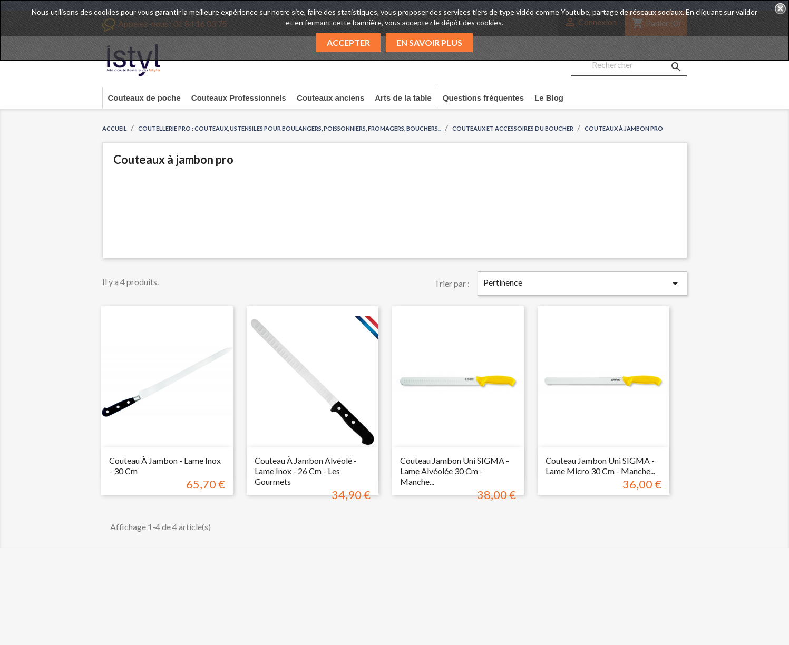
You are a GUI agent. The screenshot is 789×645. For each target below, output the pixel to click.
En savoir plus (429, 42)
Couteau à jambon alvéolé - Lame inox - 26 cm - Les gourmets (306, 470)
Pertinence (582, 283)
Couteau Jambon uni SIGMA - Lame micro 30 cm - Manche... (600, 465)
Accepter (348, 42)
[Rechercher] (629, 65)
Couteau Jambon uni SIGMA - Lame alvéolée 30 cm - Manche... (454, 470)
